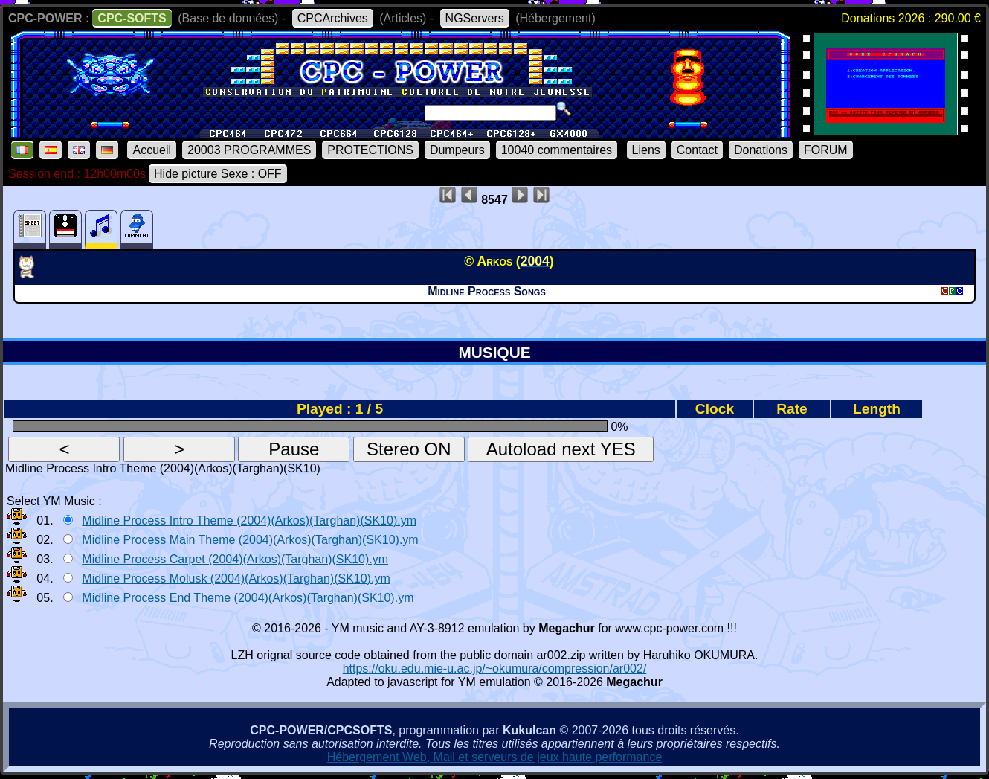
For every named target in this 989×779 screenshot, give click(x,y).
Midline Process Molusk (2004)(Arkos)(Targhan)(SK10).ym (236, 578)
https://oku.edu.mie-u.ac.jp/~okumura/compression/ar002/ (495, 668)
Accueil (151, 150)
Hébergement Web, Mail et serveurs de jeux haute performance (495, 757)
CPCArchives (332, 18)
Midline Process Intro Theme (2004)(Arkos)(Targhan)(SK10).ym (249, 520)
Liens (646, 150)
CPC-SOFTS (131, 18)
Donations (760, 150)
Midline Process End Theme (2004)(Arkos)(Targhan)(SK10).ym (247, 598)
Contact (697, 150)
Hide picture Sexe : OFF (218, 173)
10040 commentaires (556, 150)
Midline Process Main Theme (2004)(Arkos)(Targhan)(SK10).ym (250, 539)
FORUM (826, 150)
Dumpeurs (457, 150)
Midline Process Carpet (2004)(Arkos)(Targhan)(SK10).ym (235, 559)
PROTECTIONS (370, 150)
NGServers (474, 18)
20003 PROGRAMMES (249, 150)
